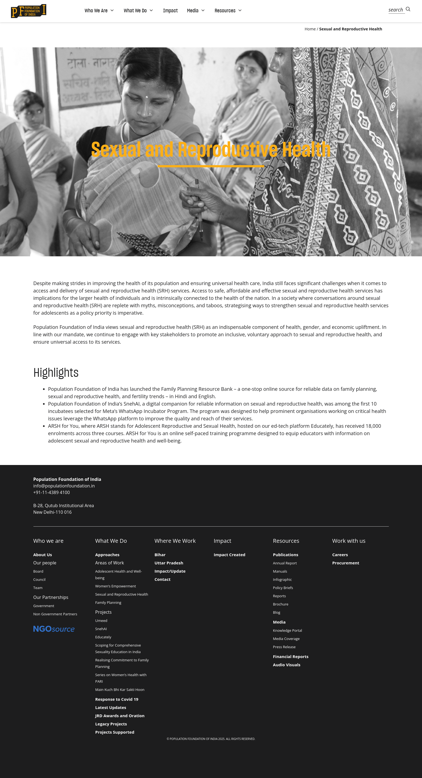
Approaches (107, 554)
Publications (285, 554)
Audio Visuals (286, 664)
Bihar (159, 554)
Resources (228, 10)
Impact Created (230, 554)
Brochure (280, 604)
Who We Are (99, 10)
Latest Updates (110, 707)
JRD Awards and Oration (120, 715)
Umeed (101, 620)
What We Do (139, 10)
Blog (276, 612)
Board (38, 571)
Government (43, 605)
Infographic (282, 579)
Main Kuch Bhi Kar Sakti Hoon (120, 689)
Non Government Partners (55, 614)
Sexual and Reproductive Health (121, 594)
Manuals (280, 571)
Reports (279, 595)
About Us (42, 554)
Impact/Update (169, 571)
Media (196, 10)
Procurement (345, 562)
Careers (340, 554)
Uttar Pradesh (168, 562)
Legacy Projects (111, 724)
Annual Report (285, 563)
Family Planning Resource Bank (197, 389)
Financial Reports (291, 656)
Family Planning (108, 602)
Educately (322, 426)
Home (310, 28)
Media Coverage (286, 638)
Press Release (284, 646)
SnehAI (131, 403)
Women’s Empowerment (115, 586)
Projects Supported (114, 732)
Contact (162, 579)
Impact (170, 10)
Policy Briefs (283, 587)
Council (39, 579)
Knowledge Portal (287, 630)
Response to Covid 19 (116, 699)
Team (38, 587)
